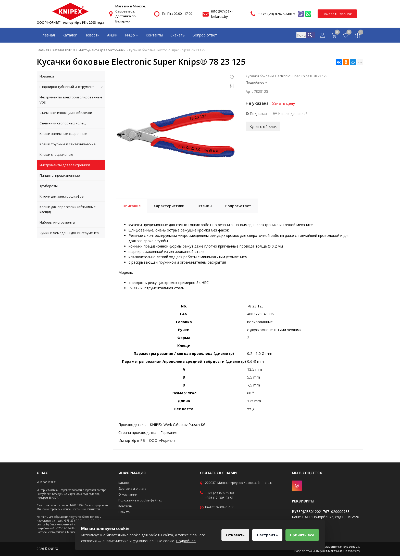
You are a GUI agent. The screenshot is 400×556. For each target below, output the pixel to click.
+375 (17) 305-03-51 (219, 498)
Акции (112, 35)
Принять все (302, 535)
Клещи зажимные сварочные (63, 133)
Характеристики (169, 205)
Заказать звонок (337, 13)
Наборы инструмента (57, 222)
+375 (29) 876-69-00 (219, 493)
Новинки (47, 76)
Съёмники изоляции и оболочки (66, 112)
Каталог (69, 35)
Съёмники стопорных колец (62, 123)
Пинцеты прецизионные (60, 175)
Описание (131, 205)
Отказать (234, 535)
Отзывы (204, 205)
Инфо (131, 35)
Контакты (154, 35)
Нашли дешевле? (290, 113)
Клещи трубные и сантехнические (68, 144)
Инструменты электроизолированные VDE (71, 100)
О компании (127, 494)
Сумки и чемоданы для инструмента (69, 232)
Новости (91, 35)
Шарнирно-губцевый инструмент (71, 86)
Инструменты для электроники (65, 165)
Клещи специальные (56, 154)
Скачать (177, 35)
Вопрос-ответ (204, 35)
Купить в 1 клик (263, 126)
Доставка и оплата (132, 488)
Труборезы (49, 186)
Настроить (266, 535)
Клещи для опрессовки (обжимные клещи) (68, 209)
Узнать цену (283, 103)
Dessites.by (351, 551)
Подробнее (256, 82)
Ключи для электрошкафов (62, 196)
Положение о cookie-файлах (140, 500)
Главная (48, 35)
